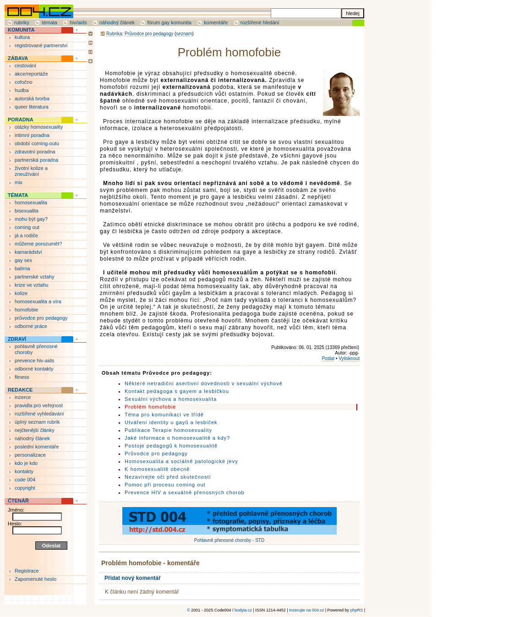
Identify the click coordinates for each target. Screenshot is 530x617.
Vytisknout (349, 358)
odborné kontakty (34, 368)
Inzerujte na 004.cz (306, 610)
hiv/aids (78, 22)
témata (49, 22)
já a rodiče (26, 235)
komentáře (216, 22)
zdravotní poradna (35, 151)
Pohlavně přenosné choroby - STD (229, 538)
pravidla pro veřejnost (39, 405)
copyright (25, 488)
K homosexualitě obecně (157, 469)
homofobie (26, 309)
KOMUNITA (21, 30)
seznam (184, 33)
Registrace (27, 570)
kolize (21, 293)
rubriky (21, 22)
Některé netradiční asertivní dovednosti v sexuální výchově (204, 383)
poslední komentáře (37, 446)
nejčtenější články (35, 430)
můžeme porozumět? (38, 243)
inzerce (23, 397)
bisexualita (26, 210)
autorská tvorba (32, 98)
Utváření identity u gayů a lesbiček (171, 422)
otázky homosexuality (39, 127)
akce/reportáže (31, 73)
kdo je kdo (26, 463)
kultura (22, 37)
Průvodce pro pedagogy (149, 33)
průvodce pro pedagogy (41, 318)
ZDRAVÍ (17, 339)
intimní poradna (32, 135)
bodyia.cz (243, 610)
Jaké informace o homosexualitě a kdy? (177, 438)
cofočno (24, 82)
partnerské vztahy (35, 276)
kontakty (24, 471)
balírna (22, 268)
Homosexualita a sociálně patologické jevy (181, 461)
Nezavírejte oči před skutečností (168, 477)
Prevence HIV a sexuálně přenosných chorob (185, 492)
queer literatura (32, 106)
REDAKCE (20, 390)
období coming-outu (37, 143)
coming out (27, 227)
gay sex (23, 260)
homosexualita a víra (38, 301)
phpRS (356, 610)
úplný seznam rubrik (37, 422)
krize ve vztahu (31, 285)
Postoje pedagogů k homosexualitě (171, 445)
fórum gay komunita (169, 22)
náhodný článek (117, 22)
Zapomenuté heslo (35, 579)
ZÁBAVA (18, 58)
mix (18, 182)
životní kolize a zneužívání (31, 171)
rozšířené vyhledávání (39, 413)
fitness (22, 377)
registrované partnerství (41, 45)
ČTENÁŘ (18, 500)
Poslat (328, 358)
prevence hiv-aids (34, 360)
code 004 (25, 479)
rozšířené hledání (259, 22)
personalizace (30, 455)
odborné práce (31, 326)
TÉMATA (18, 195)
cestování (25, 65)
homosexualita (31, 202)
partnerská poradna (36, 160)
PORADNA (20, 119)
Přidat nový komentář (132, 578)
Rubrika (114, 33)
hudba (22, 90)
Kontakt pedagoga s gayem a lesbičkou (177, 391)
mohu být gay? (31, 219)
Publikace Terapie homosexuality (168, 430)
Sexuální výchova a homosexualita (171, 399)
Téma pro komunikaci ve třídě (164, 414)
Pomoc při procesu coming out (165, 484)
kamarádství (28, 252)
